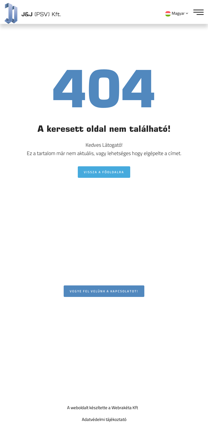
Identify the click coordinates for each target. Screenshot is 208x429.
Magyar (176, 13)
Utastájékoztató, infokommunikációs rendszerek (53, 323)
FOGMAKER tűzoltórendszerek (36, 350)
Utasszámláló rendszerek (32, 336)
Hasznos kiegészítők (27, 364)
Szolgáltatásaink (24, 377)
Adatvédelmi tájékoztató (104, 419)
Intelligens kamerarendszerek (36, 309)
